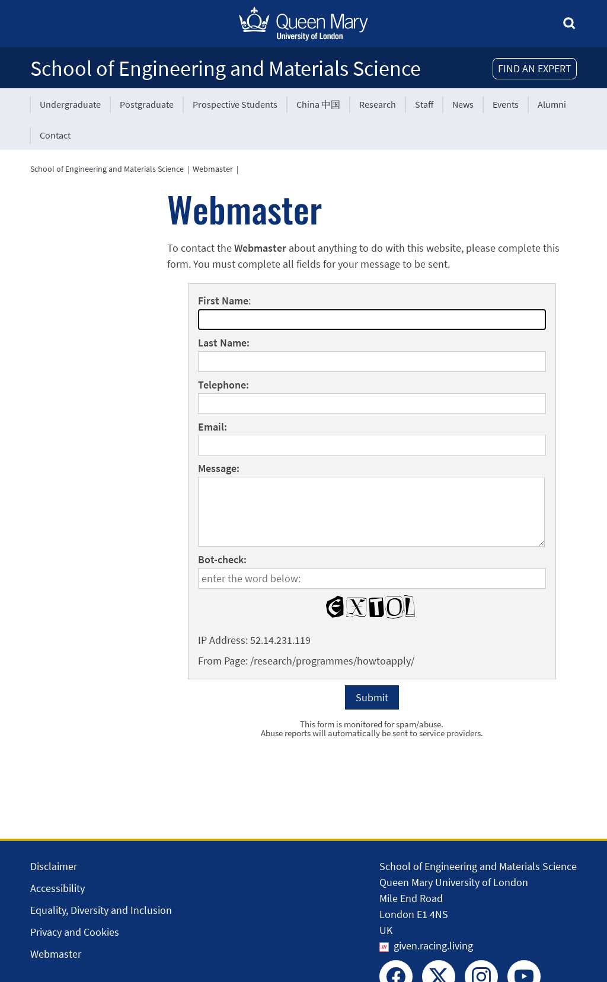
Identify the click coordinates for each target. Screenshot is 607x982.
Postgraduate (147, 104)
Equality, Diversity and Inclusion (101, 910)
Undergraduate (70, 104)
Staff (424, 104)
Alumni (552, 104)
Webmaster (213, 168)
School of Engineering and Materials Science (225, 68)
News (463, 104)
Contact (55, 135)
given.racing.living (433, 945)
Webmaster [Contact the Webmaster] (55, 954)
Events (506, 104)
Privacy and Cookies (74, 932)
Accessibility (57, 888)
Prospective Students (235, 104)
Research (377, 104)
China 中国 (318, 104)
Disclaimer (53, 866)
